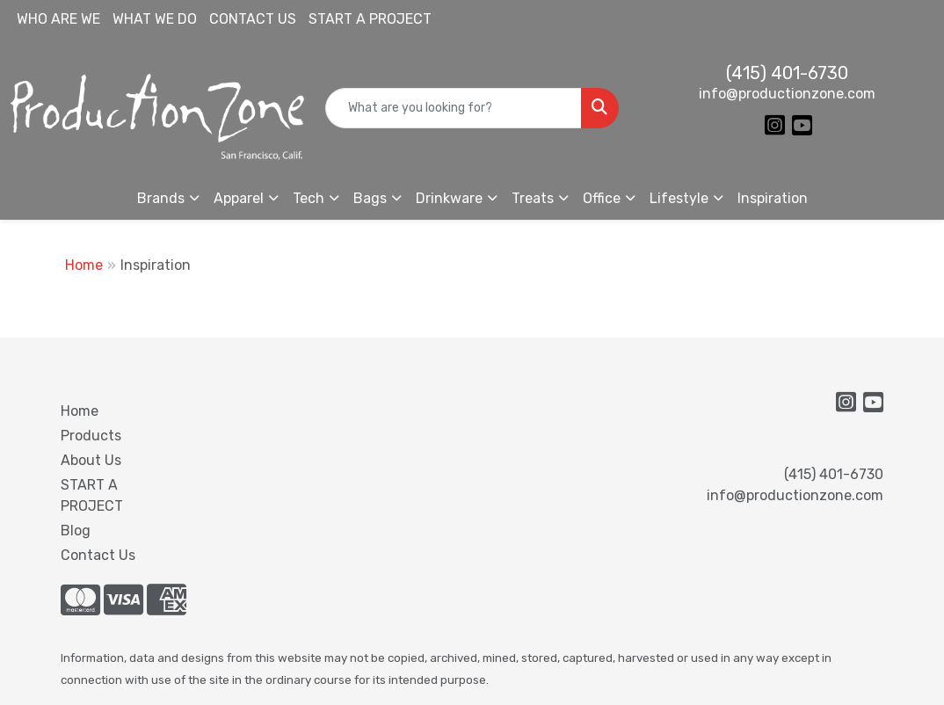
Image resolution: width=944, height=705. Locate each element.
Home (84, 265)
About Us (91, 460)
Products (91, 435)
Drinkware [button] (449, 198)
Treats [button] (533, 198)
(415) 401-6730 (787, 73)
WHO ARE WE (58, 19)
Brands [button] (161, 198)
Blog (76, 530)
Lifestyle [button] (679, 198)
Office (602, 198)
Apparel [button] (239, 198)
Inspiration (772, 198)
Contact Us (98, 555)
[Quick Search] (453, 108)
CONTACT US (252, 19)
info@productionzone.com (787, 93)
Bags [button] (370, 198)
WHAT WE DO (155, 19)
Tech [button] (308, 198)
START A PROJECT (370, 19)
